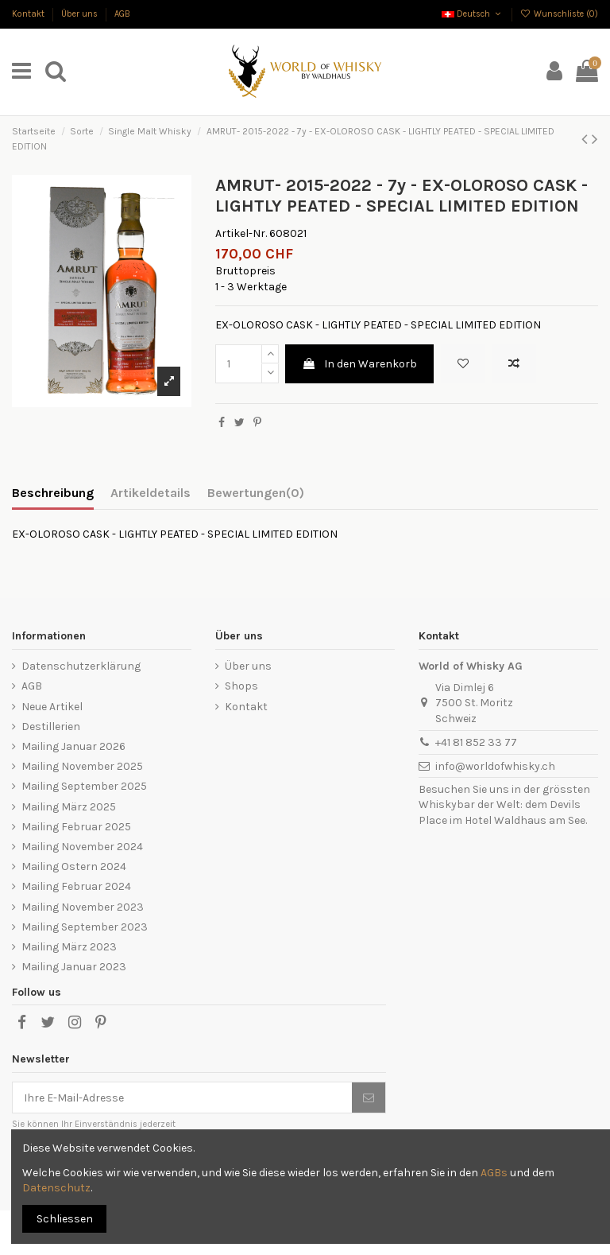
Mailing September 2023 (84, 927)
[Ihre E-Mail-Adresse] (182, 1097)
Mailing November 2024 (82, 846)
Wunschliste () (559, 14)
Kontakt (29, 14)
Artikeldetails (150, 492)
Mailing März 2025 (68, 807)
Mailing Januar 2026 (73, 746)
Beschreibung (53, 492)
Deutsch (473, 14)
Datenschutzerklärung (81, 666)
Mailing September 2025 (84, 786)
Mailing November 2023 (82, 907)
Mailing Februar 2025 (76, 826)
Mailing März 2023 (69, 947)
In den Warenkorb (359, 364)
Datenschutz (56, 1188)
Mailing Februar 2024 (76, 886)
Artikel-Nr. (241, 233)
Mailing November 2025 (82, 766)
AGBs (494, 1172)
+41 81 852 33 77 (476, 742)
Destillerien (50, 726)
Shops (241, 686)
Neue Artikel (52, 706)
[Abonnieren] (368, 1097)
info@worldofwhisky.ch (495, 766)
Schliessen (65, 1219)
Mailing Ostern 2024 (73, 866)
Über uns (80, 14)
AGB (122, 14)
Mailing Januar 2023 (73, 966)
